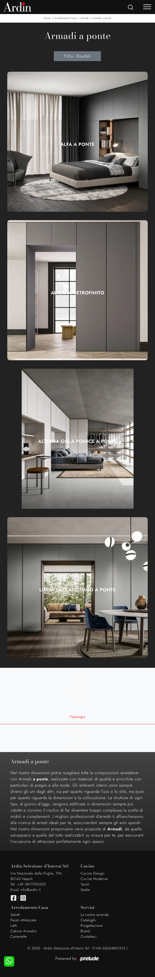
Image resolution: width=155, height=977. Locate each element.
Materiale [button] (77, 688)
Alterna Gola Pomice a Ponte (77, 441)
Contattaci (89, 936)
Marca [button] (78, 674)
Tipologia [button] (77, 717)
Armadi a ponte (102, 18)
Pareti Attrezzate (23, 920)
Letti (13, 925)
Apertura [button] (77, 731)
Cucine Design (93, 873)
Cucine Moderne (94, 879)
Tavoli (85, 884)
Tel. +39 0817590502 (28, 884)
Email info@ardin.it (25, 889)
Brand (85, 931)
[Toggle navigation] (147, 6)
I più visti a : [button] (77, 745)
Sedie (85, 889)
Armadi (85, 18)
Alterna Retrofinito (77, 293)
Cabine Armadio (23, 931)
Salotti (15, 914)
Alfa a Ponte (78, 144)
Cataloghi (88, 920)
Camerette (18, 936)
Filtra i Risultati (77, 56)
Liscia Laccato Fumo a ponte (77, 590)
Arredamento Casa (65, 18)
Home (47, 18)
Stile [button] (77, 703)
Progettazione (92, 925)
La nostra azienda (95, 914)
